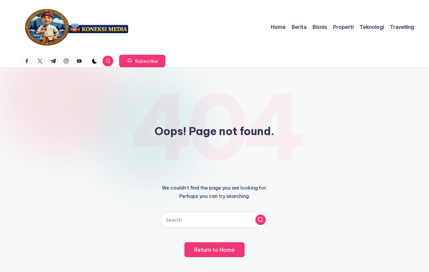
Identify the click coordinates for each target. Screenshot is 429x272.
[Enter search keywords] (214, 219)
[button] (142, 61)
